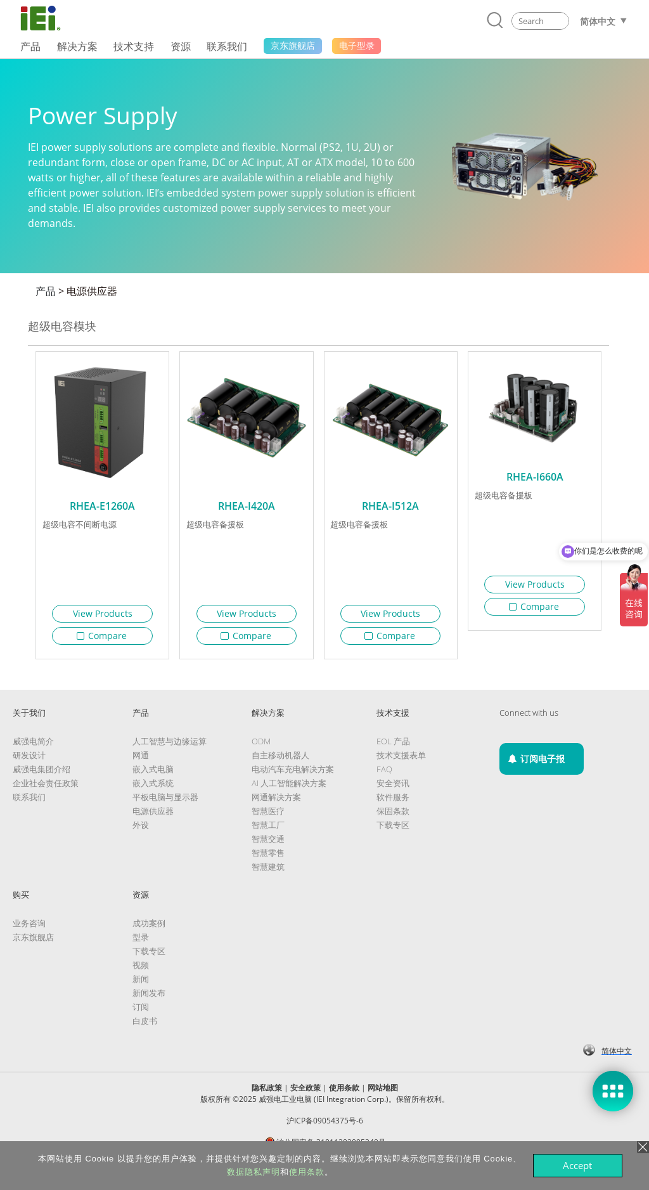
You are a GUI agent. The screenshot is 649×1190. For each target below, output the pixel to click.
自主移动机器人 (280, 760)
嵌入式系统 (153, 788)
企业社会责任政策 (46, 788)
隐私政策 (267, 1092)
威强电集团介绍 (41, 774)
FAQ (384, 774)
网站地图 (383, 1092)
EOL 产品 (393, 746)
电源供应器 (92, 291)
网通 (140, 760)
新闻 (140, 984)
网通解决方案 (276, 802)
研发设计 (29, 760)
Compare (102, 636)
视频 (140, 970)
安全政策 (305, 1092)
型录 (140, 942)
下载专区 (392, 830)
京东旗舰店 (33, 942)
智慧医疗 (268, 816)
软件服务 (392, 802)
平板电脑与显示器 (165, 802)
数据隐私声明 (253, 1172)
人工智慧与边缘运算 (169, 746)
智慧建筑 (268, 871)
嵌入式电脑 (153, 774)
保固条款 (392, 816)
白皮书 (144, 1026)
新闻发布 (148, 998)
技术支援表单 (401, 760)
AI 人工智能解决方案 (289, 788)
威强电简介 (33, 746)
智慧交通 (268, 844)
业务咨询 (29, 928)
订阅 (140, 1012)
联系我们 (29, 802)
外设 (140, 830)
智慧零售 (268, 857)
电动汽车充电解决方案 (293, 774)
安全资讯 (392, 788)
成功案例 (148, 928)
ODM (261, 746)
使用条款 (344, 1092)
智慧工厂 (268, 830)
